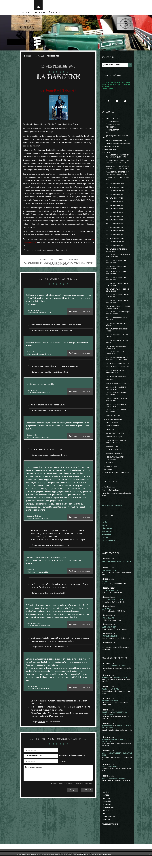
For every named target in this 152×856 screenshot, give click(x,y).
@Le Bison (41, 455)
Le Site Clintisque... (108, 488)
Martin (35, 390)
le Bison (35, 435)
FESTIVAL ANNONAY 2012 (115, 202)
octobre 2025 (107, 814)
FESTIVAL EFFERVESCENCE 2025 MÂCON (117, 342)
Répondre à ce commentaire (80, 312)
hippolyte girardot (80, 263)
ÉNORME (27, 56)
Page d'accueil (39, 56)
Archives (40, 12)
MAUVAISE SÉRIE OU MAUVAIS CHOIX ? (117, 562)
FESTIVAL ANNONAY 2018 (115, 224)
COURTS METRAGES (111, 149)
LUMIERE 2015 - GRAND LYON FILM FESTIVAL (116, 389)
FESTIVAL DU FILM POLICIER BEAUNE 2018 (116, 273)
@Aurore (41, 593)
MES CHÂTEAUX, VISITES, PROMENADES (115, 459)
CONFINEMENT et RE (111, 147)
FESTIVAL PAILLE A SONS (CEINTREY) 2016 (115, 372)
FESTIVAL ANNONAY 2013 (115, 205)
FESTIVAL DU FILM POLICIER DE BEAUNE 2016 (117, 296)
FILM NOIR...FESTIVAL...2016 (116, 384)
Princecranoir (37, 352)
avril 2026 (106, 796)
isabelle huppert (66, 263)
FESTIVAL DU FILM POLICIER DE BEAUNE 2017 (117, 302)
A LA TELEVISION (112, 423)
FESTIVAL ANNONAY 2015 (115, 213)
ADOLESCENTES (53, 56)
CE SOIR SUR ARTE (109, 571)
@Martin (41, 411)
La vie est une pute (110, 467)
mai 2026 (106, 792)
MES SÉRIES (108, 470)
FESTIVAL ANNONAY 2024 (115, 242)
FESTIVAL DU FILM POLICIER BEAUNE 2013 (116, 267)
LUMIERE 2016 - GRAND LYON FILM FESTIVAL (116, 394)
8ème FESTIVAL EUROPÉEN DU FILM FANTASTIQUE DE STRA (117, 167)
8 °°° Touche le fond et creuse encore (117, 144)
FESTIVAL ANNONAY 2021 (115, 235)
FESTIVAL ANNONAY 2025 (115, 246)
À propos (54, 12)
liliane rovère (61, 264)
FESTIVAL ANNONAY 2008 (115, 187)
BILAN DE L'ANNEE (112, 426)
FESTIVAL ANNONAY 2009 (115, 191)
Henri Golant (37, 624)
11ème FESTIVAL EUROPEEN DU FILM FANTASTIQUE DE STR (117, 162)
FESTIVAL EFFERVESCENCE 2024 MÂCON (117, 336)
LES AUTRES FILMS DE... (114, 450)
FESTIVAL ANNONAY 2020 (115, 231)
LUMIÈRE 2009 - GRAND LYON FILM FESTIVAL (116, 400)
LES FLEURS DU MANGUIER (112, 600)
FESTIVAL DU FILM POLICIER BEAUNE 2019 (116, 279)
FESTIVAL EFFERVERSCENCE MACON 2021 (116, 319)
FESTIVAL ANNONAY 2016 (115, 216)
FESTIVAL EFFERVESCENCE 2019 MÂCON (117, 330)
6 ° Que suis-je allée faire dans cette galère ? (115, 137)
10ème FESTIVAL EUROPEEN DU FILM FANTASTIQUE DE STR (117, 156)
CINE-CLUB (110, 430)
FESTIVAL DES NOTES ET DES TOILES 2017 (116, 250)
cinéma (56, 263)
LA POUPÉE (106, 609)
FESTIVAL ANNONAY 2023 (115, 238)
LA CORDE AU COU (109, 628)
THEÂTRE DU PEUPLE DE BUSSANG (116, 473)
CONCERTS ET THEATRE (115, 434)
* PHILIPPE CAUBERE (111, 118)
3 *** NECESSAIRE (110, 127)
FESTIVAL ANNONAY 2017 (115, 220)
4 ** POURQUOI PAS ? (111, 130)
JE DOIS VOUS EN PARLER (113, 420)
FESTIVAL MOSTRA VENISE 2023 (117, 367)
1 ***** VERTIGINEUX (111, 121)
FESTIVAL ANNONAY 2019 (115, 227)
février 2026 (107, 802)
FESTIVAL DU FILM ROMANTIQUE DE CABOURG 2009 (118, 313)
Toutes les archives (110, 825)
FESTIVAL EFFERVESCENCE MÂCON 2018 (116, 347)
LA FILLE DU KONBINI (110, 591)
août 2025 (106, 820)
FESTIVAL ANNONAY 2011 (115, 198)
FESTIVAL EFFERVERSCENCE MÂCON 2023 (116, 325)
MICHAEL (105, 582)
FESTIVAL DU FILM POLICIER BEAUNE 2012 (116, 262)
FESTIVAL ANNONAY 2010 (115, 194)
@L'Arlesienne (43, 546)
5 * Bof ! (51, 259)
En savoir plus (107, 854)
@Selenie (105, 701)
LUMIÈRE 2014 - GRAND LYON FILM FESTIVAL (116, 412)
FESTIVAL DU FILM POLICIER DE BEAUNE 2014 (117, 285)
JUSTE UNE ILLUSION (110, 637)
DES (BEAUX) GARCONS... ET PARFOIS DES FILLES (116, 442)
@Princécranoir (43, 372)
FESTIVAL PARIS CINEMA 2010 (116, 377)
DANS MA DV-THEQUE (114, 437)
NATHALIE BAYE (108, 619)
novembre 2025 (108, 811)
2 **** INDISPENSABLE (112, 124)
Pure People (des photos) (111, 491)
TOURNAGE (110, 463)
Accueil (26, 12)
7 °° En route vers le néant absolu (115, 141)
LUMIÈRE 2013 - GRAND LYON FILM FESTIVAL (116, 406)
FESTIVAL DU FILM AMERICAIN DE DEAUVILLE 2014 (118, 256)
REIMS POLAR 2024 (113, 416)
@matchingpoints (44, 330)
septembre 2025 (109, 817)
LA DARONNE (58, 77)
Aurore (35, 570)
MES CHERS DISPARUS (114, 454)
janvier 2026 (107, 805)
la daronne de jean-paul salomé (40, 263)
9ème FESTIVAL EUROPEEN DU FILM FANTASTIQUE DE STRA (117, 173)
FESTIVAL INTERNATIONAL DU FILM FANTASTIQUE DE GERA (117, 359)
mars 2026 (106, 799)
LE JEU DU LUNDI (112, 447)
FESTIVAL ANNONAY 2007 (115, 183)
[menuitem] (26, 12)
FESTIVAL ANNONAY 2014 (115, 209)
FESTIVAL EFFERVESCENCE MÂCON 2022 (116, 353)
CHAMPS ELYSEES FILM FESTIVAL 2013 (118, 179)
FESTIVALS (107, 152)
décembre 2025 (108, 808)
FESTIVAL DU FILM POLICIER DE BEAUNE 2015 (117, 290)
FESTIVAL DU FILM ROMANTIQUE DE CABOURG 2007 (118, 307)
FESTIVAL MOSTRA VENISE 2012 (117, 363)
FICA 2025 (109, 380)
